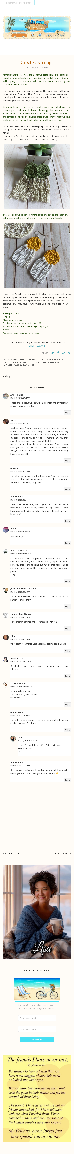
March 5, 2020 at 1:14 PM (20, 617)
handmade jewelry (53, 362)
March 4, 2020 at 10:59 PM (20, 554)
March (8, 364)
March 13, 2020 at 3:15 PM (20, 661)
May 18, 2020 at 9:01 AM (27, 740)
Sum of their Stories (20, 613)
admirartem (16, 658)
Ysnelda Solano (18, 683)
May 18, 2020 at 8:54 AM (20, 715)
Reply (67, 412)
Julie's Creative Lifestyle (23, 588)
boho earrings (29, 359)
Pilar (12, 636)
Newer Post (12, 854)
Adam (13, 528)
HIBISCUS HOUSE (18, 550)
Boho (14, 359)
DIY (30, 362)
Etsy (36, 362)
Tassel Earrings (24, 364)
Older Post (62, 854)
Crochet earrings (52, 359)
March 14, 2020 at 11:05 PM (21, 687)
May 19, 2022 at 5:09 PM (20, 765)
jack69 (13, 420)
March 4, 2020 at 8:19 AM (20, 423)
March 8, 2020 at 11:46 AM (21, 639)
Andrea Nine (16, 394)
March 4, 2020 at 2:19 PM (20, 471)
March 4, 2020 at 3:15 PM (20, 500)
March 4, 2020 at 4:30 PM (20, 531)
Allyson (14, 468)
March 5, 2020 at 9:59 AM (20, 592)
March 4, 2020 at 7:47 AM (20, 398)
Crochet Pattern (15, 362)
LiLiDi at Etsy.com (37, 345)
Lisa (20, 737)
